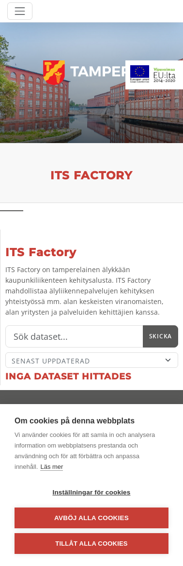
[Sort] (91, 360)
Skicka (160, 336)
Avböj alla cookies (91, 518)
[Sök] (74, 336)
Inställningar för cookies (91, 492)
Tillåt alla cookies (91, 543)
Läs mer (51, 466)
